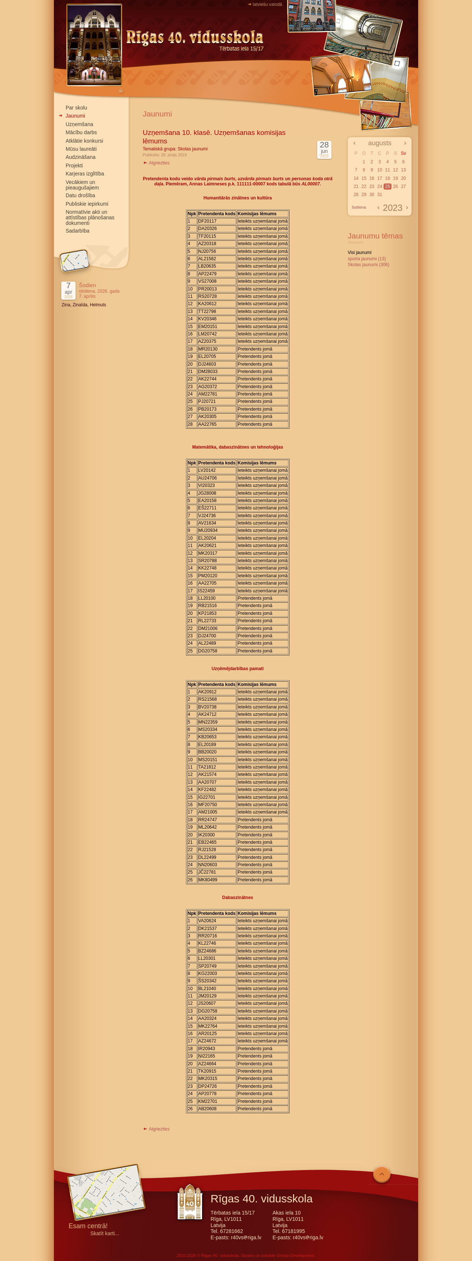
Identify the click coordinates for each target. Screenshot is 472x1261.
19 (395, 178)
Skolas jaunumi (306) (368, 264)
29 (363, 194)
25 (387, 186)
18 (387, 178)
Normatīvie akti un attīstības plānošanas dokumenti (90, 217)
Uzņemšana (79, 124)
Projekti (74, 165)
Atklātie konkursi (84, 141)
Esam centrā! (88, 1226)
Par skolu (76, 108)
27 (403, 186)
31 (379, 194)
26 (395, 186)
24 (379, 186)
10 (379, 170)
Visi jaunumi (359, 252)
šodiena (359, 207)
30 (371, 194)
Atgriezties (156, 163)
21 (356, 186)
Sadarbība (78, 231)
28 (356, 194)
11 (387, 170)
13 (403, 170)
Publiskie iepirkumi (87, 204)
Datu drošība (80, 195)
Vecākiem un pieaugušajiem (82, 185)
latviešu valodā (267, 4)
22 (363, 186)
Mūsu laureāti (81, 149)
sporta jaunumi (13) (367, 258)
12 (395, 170)
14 (356, 178)
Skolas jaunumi (193, 148)
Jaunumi (75, 116)
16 (371, 178)
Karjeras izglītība (85, 174)
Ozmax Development (295, 1255)
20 (403, 178)
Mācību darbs (81, 132)
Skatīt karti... (104, 1233)
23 (371, 186)
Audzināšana (81, 157)
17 (379, 178)
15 (363, 178)
